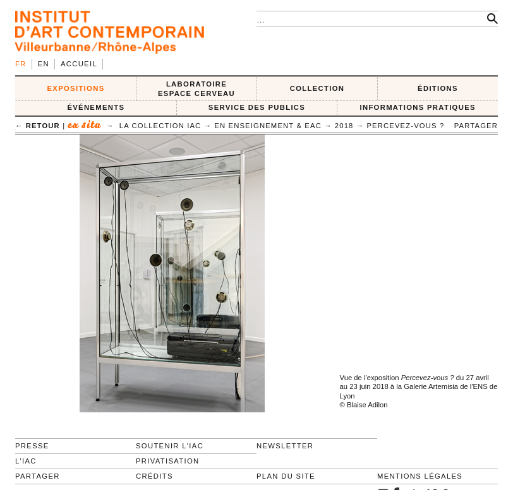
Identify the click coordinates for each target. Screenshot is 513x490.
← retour (37, 125)
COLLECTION (317, 88)
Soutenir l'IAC (169, 446)
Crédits (154, 476)
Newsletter (284, 446)
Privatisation (168, 461)
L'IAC (26, 461)
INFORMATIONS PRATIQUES (417, 107)
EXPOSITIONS (76, 88)
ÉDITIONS (438, 88)
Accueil (79, 64)
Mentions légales (419, 476)
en (43, 64)
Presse (32, 446)
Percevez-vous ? (405, 125)
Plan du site (285, 476)
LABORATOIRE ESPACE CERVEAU (196, 88)
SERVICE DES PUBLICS (256, 107)
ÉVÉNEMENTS (95, 107)
